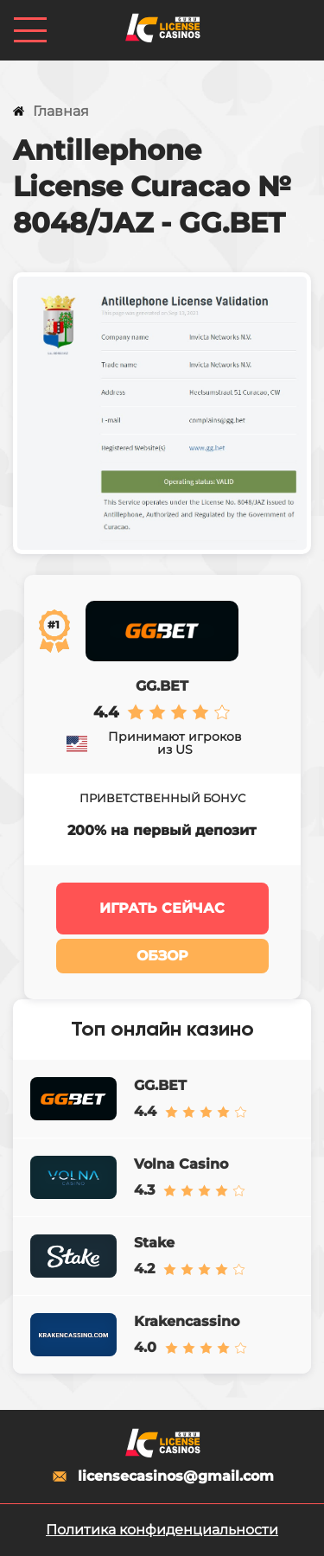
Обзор (162, 955)
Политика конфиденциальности (162, 1529)
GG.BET (162, 686)
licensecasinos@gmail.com (162, 1476)
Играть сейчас (162, 908)
